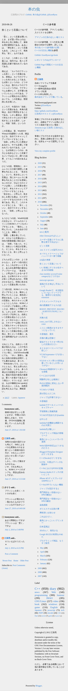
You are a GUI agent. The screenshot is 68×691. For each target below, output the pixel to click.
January (43, 563)
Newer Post (7, 561)
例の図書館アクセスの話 (50, 305)
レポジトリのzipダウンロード (48, 60)
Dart (36, 616)
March (43, 556)
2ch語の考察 (45, 260)
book (37, 604)
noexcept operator (47, 280)
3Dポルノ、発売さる (49, 530)
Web (53, 592)
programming (41, 595)
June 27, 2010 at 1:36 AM (15, 430)
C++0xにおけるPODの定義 (51, 468)
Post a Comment (11, 554)
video (55, 601)
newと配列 (44, 232)
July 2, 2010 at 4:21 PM (14, 548)
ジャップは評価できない (50, 397)
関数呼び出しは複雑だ (49, 379)
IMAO (49, 598)
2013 (40, 190)
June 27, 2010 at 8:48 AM (15, 508)
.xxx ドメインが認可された (51, 250)
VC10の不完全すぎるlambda (52, 415)
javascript (51, 610)
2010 (40, 202)
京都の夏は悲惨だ (47, 338)
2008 (40, 572)
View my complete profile (45, 151)
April (42, 552)
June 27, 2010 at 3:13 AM (15, 479)
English (54, 607)
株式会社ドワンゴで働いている (48, 97)
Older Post (24, 561)
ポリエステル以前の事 (49, 509)
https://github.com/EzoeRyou (46, 111)
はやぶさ (44, 419)
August (43, 221)
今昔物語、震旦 (46, 334)
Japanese (21, 398)
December (44, 205)
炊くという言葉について (50, 264)
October (43, 213)
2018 (40, 171)
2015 (40, 182)
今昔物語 (44, 401)
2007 (40, 576)
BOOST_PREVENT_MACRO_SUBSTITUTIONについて (52, 311)
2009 (40, 568)
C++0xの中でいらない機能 (51, 485)
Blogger (39, 686)
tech (62, 610)
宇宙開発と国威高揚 (48, 411)
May (42, 548)
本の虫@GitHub (39, 15)
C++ (37, 588)
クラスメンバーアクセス (50, 301)
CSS (59, 613)
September (44, 217)
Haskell (57, 616)
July (42, 225)
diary (53, 588)
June (42, 228)
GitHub (29, 15)
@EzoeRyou (52, 15)
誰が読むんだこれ (47, 393)
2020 (40, 163)
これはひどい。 (46, 517)
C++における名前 (47, 376)
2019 (40, 167)
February (44, 560)
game (37, 607)
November (44, 209)
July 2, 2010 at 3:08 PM (14, 530)
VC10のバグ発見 (47, 390)
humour (60, 595)
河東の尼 (44, 318)
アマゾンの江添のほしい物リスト (49, 37)
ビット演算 (44, 246)
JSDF (41, 613)
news (37, 592)
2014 (40, 186)
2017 (40, 175)
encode (50, 613)
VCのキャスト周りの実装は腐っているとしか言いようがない (52, 363)
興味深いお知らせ (47, 513)
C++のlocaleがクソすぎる (51, 458)
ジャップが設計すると (49, 488)
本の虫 (34, 9)
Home (15, 561)
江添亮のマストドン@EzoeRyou (48, 114)
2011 (40, 198)
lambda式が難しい (47, 429)
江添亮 (7, 438)
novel (44, 616)
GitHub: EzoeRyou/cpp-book (46, 55)
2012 (40, 194)
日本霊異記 (44, 527)
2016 (40, 179)
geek (50, 616)
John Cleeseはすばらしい (50, 236)
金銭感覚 (44, 505)
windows (53, 604)
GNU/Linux (40, 601)
